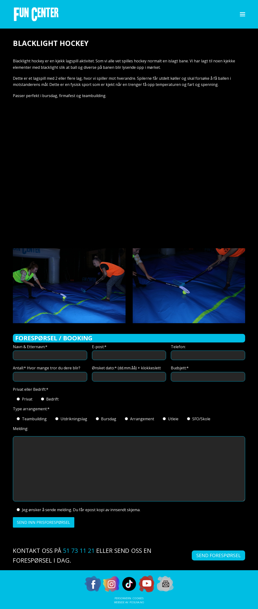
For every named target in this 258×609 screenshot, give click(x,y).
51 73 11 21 (79, 550)
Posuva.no (137, 602)
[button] (242, 14)
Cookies (137, 598)
